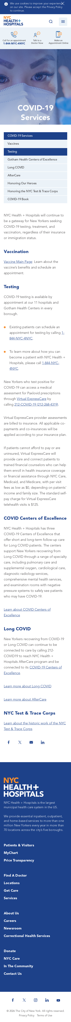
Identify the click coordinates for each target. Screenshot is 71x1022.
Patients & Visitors (19, 845)
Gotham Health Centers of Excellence (32, 159)
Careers (10, 921)
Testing (12, 151)
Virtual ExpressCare (31, 399)
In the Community (18, 966)
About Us (11, 913)
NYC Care (12, 958)
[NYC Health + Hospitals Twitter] (24, 1000)
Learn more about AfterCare (25, 699)
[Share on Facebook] (8, 742)
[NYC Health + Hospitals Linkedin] (47, 1000)
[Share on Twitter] (20, 742)
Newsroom (13, 928)
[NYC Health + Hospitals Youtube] (58, 1000)
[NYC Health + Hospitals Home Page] (13, 21)
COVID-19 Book (18, 199)
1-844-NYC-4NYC (14, 43)
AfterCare (14, 175)
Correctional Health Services (27, 936)
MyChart (11, 853)
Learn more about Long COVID (27, 686)
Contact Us (13, 974)
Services (10, 898)
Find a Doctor (15, 875)
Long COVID (16, 167)
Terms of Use (44, 1015)
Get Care (11, 890)
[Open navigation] (63, 22)
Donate (10, 951)
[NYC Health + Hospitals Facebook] (13, 1000)
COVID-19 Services (20, 135)
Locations (12, 883)
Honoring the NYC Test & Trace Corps (33, 191)
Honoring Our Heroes (22, 183)
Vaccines (13, 143)
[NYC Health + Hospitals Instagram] (35, 1000)
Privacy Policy (26, 1015)
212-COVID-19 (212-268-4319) (36, 404)
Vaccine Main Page (18, 262)
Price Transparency (19, 860)
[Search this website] (51, 22)
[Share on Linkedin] (42, 742)
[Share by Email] (31, 742)
